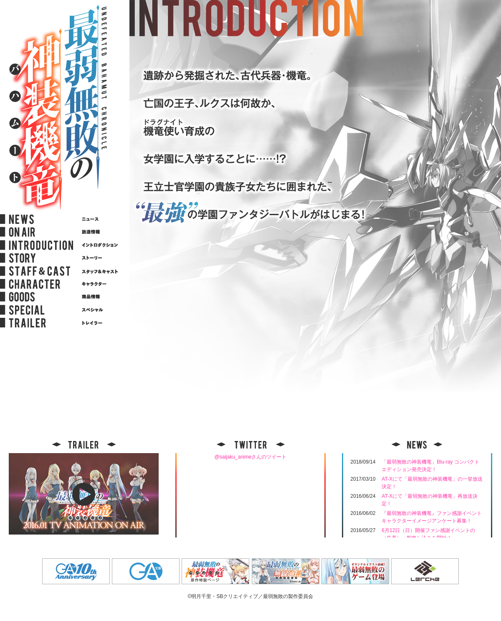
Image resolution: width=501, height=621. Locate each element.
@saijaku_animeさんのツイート (251, 457)
